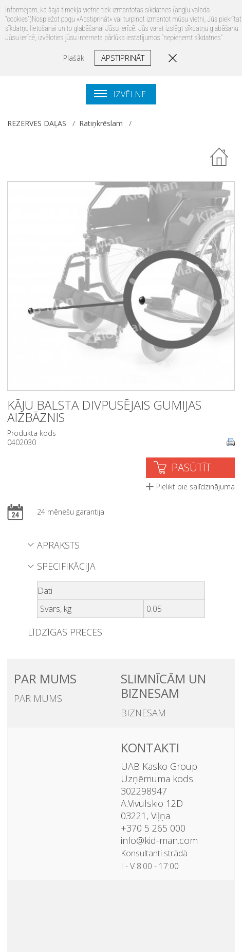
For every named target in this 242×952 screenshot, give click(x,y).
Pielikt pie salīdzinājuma (195, 486)
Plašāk (73, 58)
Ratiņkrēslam (101, 123)
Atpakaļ (220, 157)
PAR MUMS (38, 698)
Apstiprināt (122, 57)
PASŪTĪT (191, 467)
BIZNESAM (143, 713)
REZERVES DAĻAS (36, 123)
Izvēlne (120, 94)
